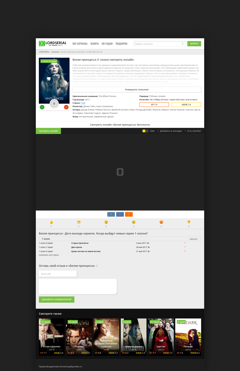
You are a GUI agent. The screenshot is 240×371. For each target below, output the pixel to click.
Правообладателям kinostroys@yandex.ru (60, 366)
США (83, 103)
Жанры (94, 43)
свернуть (193, 239)
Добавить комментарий (56, 299)
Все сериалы (80, 43)
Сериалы (55, 52)
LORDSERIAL (44, 52)
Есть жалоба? (193, 130)
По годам (107, 43)
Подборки (121, 43)
